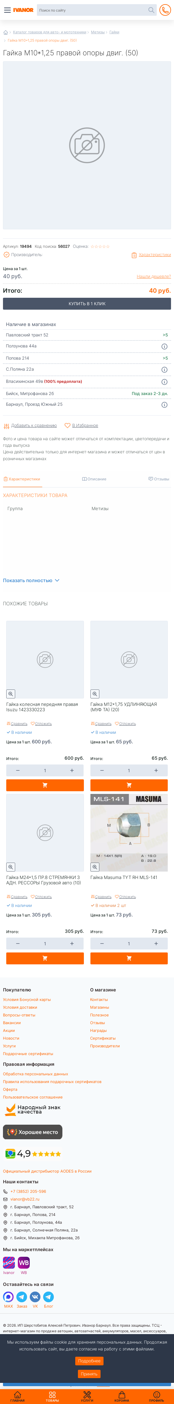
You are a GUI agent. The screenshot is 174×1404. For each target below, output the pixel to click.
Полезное (99, 1015)
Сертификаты (103, 1038)
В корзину (45, 785)
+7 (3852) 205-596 (28, 1191)
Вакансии (12, 1022)
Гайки (114, 32)
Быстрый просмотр (10, 694)
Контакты (99, 999)
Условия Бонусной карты (27, 999)
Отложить (43, 723)
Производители (105, 1045)
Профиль (156, 1400)
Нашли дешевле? (154, 276)
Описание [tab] (96, 478)
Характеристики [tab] (24, 478)
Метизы (98, 32)
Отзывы (97, 1022)
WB (24, 1272)
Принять (89, 1374)
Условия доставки (20, 1007)
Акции (9, 1030)
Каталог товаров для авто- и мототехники (49, 32)
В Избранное (85, 425)
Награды (98, 1030)
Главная (5, 32)
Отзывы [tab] (161, 478)
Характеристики (155, 254)
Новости (11, 1038)
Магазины (99, 1007)
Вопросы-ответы (19, 1015)
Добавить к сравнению (34, 425)
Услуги (9, 1045)
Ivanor (9, 1272)
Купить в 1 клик (87, 303)
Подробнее (89, 1361)
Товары (52, 1397)
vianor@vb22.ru (25, 1199)
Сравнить (19, 723)
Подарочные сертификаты (28, 1053)
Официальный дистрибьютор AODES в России (47, 1171)
